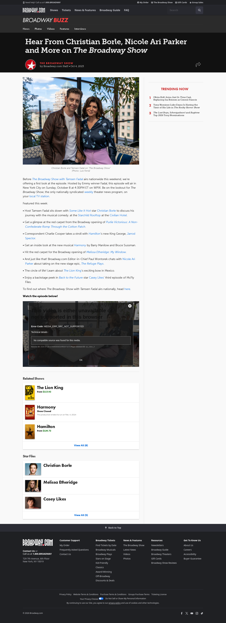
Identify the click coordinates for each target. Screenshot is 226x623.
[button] (198, 66)
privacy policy (115, 603)
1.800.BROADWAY (42, 2)
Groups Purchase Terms (139, 594)
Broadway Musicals (106, 549)
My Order (143, 2)
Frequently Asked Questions (74, 549)
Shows (54, 10)
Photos (38, 28)
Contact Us (29, 550)
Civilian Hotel (118, 215)
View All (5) (81, 515)
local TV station (39, 196)
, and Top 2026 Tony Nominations (176, 114)
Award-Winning (104, 571)
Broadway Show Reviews (164, 562)
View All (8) (81, 445)
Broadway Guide (110, 10)
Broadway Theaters (161, 554)
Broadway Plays (104, 554)
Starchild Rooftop (89, 215)
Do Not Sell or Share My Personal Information (125, 598)
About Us (188, 545)
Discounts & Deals (105, 580)
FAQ (126, 10)
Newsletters (157, 545)
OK (80, 360)
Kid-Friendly (102, 562)
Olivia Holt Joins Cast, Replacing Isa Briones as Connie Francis (175, 98)
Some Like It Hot (80, 210)
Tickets (66, 10)
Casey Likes (96, 277)
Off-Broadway (103, 576)
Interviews (80, 28)
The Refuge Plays (92, 263)
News (26, 28)
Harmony (80, 245)
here (127, 289)
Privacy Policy (66, 594)
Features (64, 28)
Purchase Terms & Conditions (113, 594)
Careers (187, 549)
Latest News (129, 549)
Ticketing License (159, 594)
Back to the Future (71, 277)
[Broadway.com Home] (34, 10)
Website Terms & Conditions (85, 594)
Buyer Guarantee (192, 558)
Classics (100, 567)
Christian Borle (106, 210)
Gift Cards (181, 2)
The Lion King (73, 270)
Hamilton (94, 233)
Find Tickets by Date (106, 545)
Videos (50, 28)
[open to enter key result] (199, 10)
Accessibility (190, 554)
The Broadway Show (162, 2)
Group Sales (196, 2)
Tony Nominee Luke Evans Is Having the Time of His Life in (176, 106)
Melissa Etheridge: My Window (106, 252)
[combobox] (185, 10)
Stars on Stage (103, 558)
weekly (88, 192)
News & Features (85, 10)
